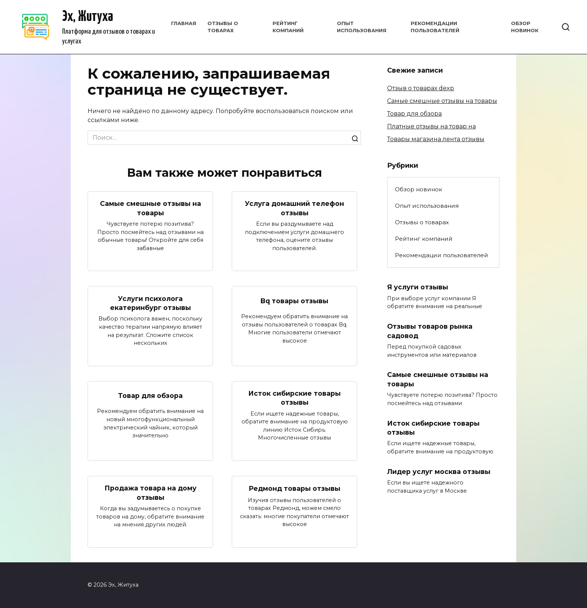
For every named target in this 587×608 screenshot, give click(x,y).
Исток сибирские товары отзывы (294, 398)
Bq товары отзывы (294, 301)
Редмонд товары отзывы (294, 488)
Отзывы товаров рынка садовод (429, 331)
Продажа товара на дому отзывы (150, 493)
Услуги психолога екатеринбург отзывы (150, 302)
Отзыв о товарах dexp (420, 88)
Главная (183, 23)
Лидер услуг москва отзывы (438, 472)
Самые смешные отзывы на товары (150, 208)
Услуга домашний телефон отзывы (294, 208)
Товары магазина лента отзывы (435, 139)
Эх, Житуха (87, 17)
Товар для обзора (150, 395)
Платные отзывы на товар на (431, 126)
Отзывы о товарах (422, 222)
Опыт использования (427, 205)
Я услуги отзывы (417, 287)
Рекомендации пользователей (441, 255)
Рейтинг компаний (424, 238)
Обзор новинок (418, 189)
